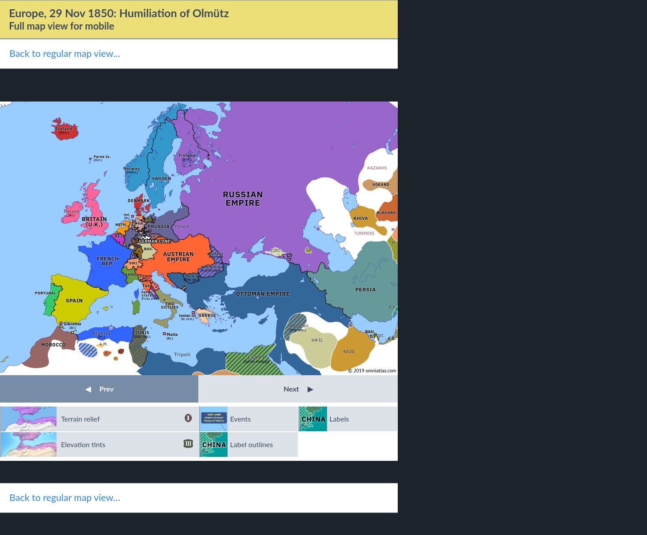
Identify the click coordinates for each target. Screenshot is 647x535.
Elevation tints (127, 444)
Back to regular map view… (64, 53)
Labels (339, 418)
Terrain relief (127, 419)
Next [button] (298, 388)
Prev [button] (99, 388)
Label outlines (251, 444)
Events (240, 418)
